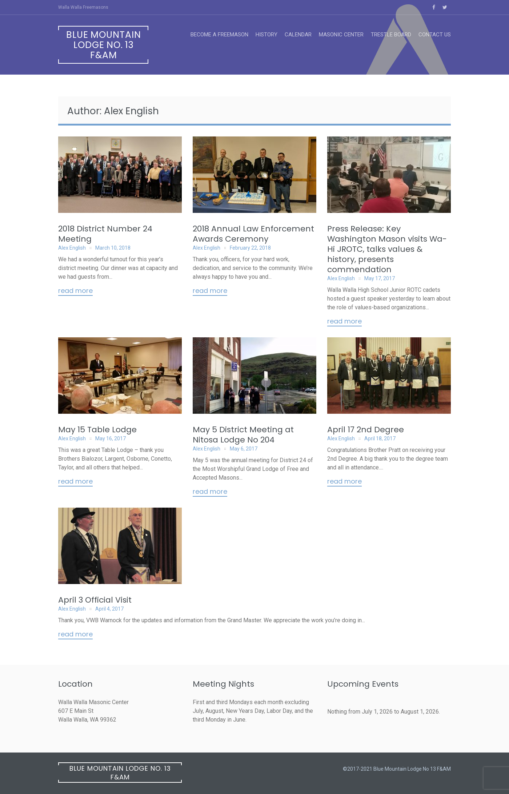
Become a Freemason (219, 34)
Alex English (72, 248)
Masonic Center (341, 34)
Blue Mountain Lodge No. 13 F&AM (103, 44)
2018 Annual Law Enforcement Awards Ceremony (253, 234)
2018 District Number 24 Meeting (105, 234)
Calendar (298, 34)
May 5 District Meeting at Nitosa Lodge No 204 (243, 434)
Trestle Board (391, 34)
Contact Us (434, 34)
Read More (75, 291)
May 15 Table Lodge (97, 429)
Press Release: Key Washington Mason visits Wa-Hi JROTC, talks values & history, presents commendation (387, 249)
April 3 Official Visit (95, 600)
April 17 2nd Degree (365, 429)
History (266, 34)
